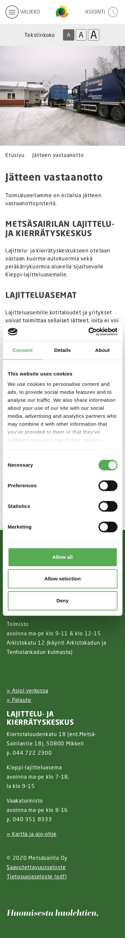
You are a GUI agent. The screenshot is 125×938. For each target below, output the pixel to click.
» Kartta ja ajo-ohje (32, 834)
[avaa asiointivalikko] (102, 12)
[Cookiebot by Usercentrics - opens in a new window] (89, 331)
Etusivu (14, 155)
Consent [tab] (22, 350)
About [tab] (102, 350)
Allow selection (62, 578)
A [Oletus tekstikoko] (68, 35)
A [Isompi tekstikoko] (81, 35)
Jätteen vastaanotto (58, 155)
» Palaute (19, 700)
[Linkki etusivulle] (62, 12)
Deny (62, 600)
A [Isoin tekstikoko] (93, 35)
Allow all (62, 557)
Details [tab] (62, 350)
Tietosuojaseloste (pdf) (37, 876)
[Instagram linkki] (9, 893)
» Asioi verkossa (27, 690)
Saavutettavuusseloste (36, 867)
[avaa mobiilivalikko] (22, 12)
